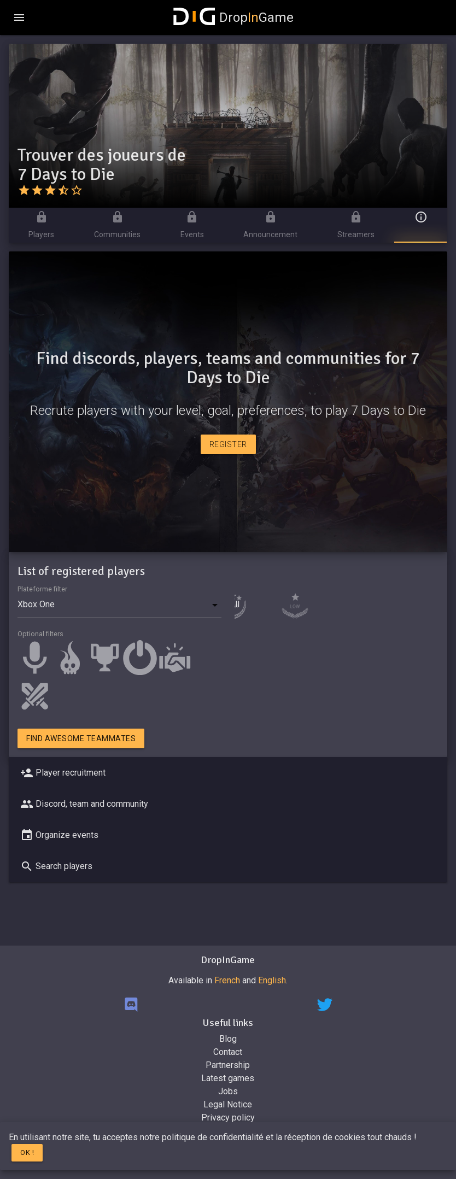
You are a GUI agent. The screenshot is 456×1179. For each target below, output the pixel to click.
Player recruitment (62, 772)
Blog (228, 1039)
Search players (55, 866)
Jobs (228, 1091)
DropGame (233, 17)
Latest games (227, 1078)
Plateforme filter (42, 589)
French (227, 980)
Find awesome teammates (81, 738)
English (272, 980)
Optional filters (40, 634)
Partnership (228, 1065)
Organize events (58, 835)
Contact (227, 1052)
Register (228, 444)
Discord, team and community (83, 804)
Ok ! (27, 1152)
